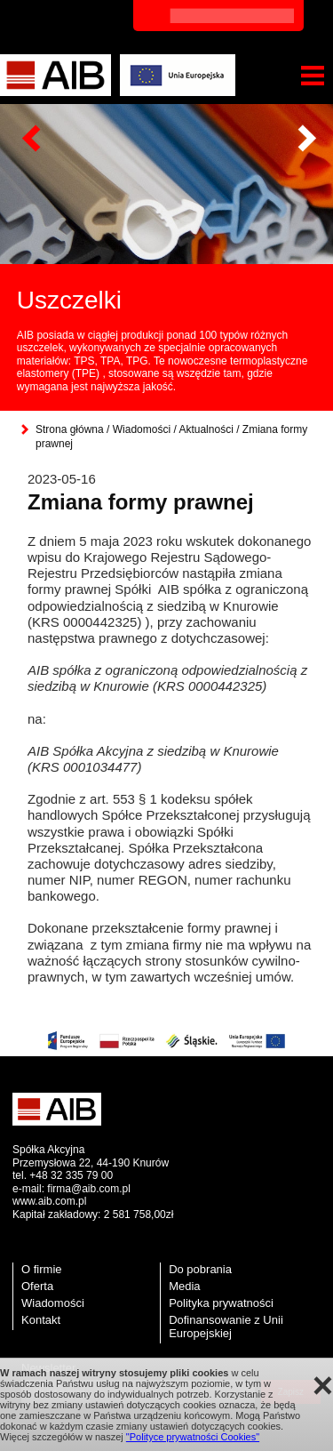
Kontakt (40, 1320)
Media (184, 1286)
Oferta (37, 1286)
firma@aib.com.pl (89, 1188)
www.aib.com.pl (49, 1201)
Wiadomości (141, 429)
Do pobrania (200, 1269)
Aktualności (205, 429)
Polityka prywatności (221, 1303)
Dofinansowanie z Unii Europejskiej (226, 1326)
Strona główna (70, 429)
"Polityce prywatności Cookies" (192, 1436)
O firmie (41, 1269)
